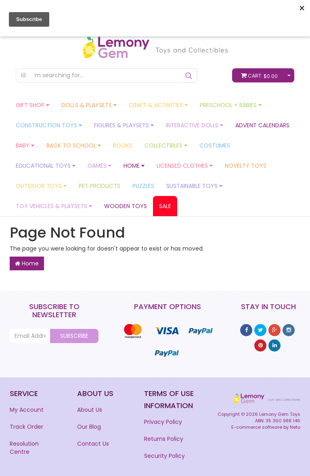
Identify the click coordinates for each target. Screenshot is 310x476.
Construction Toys (49, 125)
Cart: (261, 75)
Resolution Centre (24, 448)
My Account (27, 410)
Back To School (73, 145)
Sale (165, 206)
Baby (25, 145)
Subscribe (74, 336)
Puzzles (143, 186)
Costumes (214, 145)
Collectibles (166, 145)
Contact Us (93, 444)
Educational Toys (45, 166)
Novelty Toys (245, 166)
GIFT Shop (32, 105)
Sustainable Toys (194, 186)
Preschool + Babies (231, 105)
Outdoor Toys (41, 186)
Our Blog (89, 427)
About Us (89, 410)
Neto (295, 427)
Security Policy (164, 456)
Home (134, 166)
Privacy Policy (163, 422)
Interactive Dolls (194, 125)
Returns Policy (163, 439)
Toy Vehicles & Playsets (54, 206)
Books (122, 145)
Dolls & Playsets (89, 105)
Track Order (26, 427)
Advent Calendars (262, 125)
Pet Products (99, 186)
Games (99, 166)
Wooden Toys (125, 206)
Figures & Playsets (124, 125)
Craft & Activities (158, 105)
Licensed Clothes (185, 166)
